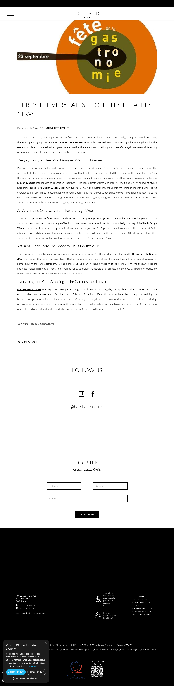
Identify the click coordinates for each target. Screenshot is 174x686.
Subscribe (87, 514)
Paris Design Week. (47, 187)
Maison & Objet (26, 182)
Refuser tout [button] (37, 672)
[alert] (26, 661)
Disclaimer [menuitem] (138, 596)
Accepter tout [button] (16, 672)
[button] (26, 678)
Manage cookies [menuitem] (141, 614)
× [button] (45, 643)
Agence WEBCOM (125, 645)
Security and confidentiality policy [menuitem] (141, 602)
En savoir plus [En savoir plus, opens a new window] (31, 666)
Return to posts (27, 341)
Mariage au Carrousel (29, 289)
